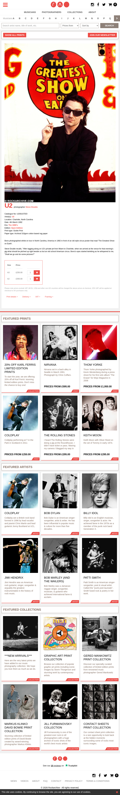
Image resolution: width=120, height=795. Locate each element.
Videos (24, 781)
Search (109, 25)
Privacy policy (73, 781)
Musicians (30, 12)
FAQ (45, 781)
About (92, 12)
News (14, 781)
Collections (74, 12)
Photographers (51, 12)
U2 (13, 217)
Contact (56, 781)
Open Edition (17, 228)
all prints (14, 35)
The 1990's (13, 225)
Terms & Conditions (97, 781)
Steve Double (32, 207)
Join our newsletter (102, 35)
